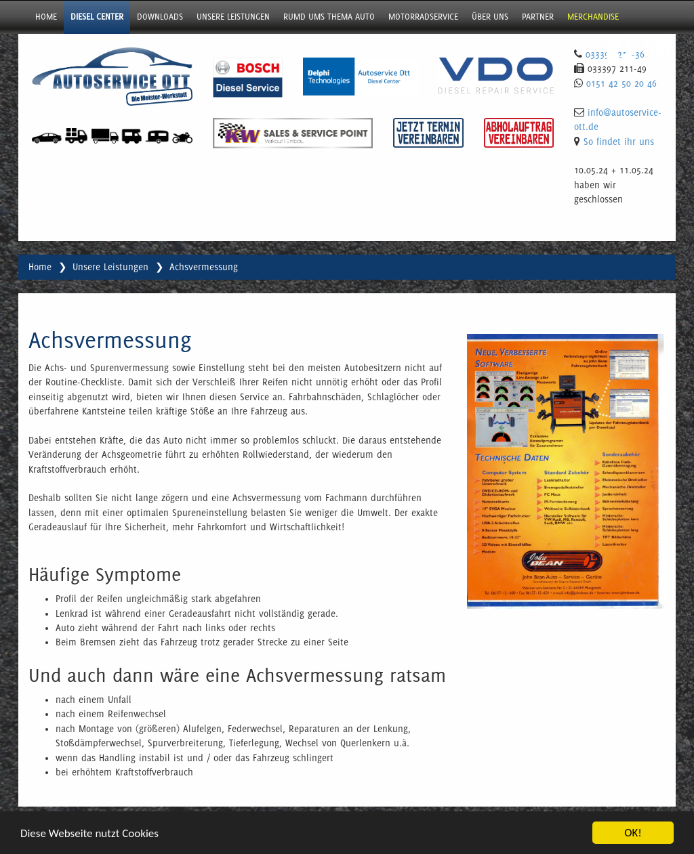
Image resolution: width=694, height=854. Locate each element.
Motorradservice (423, 17)
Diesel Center (96, 17)
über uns (490, 17)
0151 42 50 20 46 (621, 83)
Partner (538, 17)
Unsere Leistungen (110, 266)
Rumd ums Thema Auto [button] (329, 17)
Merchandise (593, 17)
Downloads (160, 17)
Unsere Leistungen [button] (233, 17)
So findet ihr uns (619, 141)
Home (46, 17)
